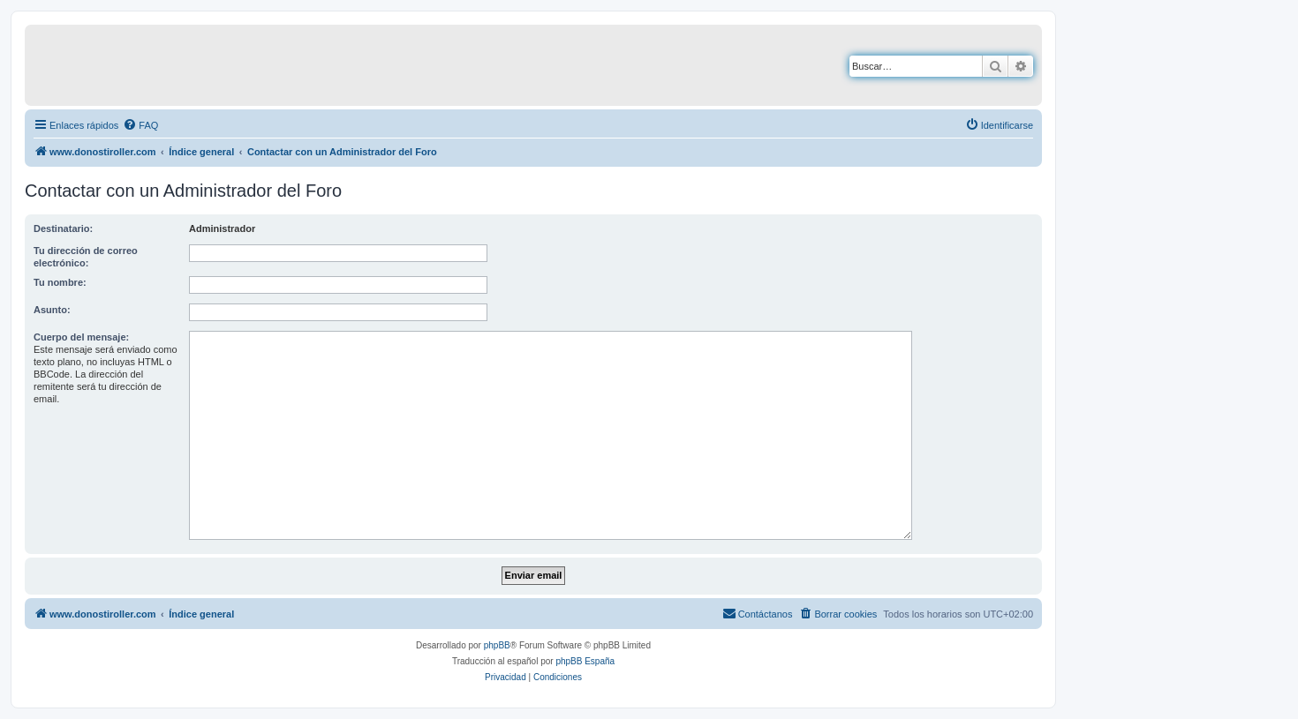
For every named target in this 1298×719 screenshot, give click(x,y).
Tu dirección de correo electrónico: (86, 256)
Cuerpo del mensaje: (81, 337)
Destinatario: (63, 228)
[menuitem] (140, 125)
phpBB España (585, 661)
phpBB (497, 645)
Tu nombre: (60, 282)
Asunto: (52, 309)
